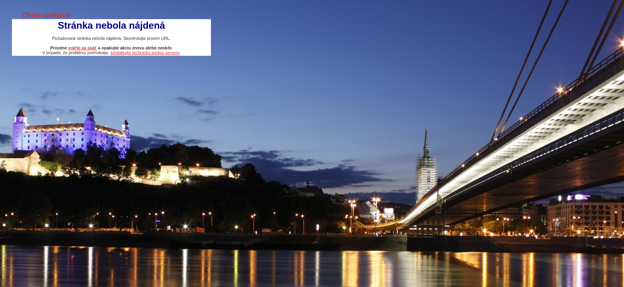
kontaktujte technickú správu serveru (145, 52)
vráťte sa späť (82, 47)
